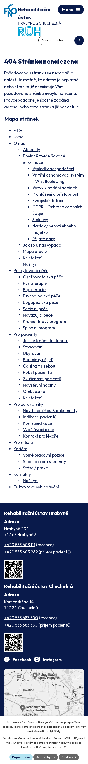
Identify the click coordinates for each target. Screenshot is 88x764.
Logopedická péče (40, 302)
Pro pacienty (25, 334)
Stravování (33, 347)
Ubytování (32, 353)
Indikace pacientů (39, 417)
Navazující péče (38, 315)
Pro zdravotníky (28, 404)
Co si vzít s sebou (39, 366)
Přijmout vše (21, 757)
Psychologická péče (41, 296)
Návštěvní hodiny (39, 385)
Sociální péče (35, 308)
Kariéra (20, 448)
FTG (18, 130)
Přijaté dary (43, 238)
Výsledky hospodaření (53, 168)
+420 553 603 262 (21, 552)
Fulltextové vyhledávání (36, 487)
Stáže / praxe (35, 468)
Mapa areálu (35, 251)
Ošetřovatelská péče (43, 277)
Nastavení (68, 757)
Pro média (23, 442)
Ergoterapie (34, 289)
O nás (19, 143)
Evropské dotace (48, 200)
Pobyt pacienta (37, 372)
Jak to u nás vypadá (42, 245)
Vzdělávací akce (38, 429)
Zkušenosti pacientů (42, 378)
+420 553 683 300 (21, 617)
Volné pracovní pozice (43, 455)
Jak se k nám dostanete (45, 340)
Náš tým (30, 264)
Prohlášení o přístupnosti (55, 194)
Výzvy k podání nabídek (54, 187)
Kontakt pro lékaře (40, 436)
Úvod (19, 137)
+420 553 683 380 (21, 625)
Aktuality (31, 149)
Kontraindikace (37, 423)
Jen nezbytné (45, 757)
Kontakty (22, 474)
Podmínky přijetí (38, 359)
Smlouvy (40, 219)
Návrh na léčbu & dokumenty (50, 410)
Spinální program (39, 327)
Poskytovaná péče (31, 270)
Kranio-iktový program (44, 321)
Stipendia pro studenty (44, 461)
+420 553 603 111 (19, 544)
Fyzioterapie (35, 283)
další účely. (54, 731)
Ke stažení (32, 257)
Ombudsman (35, 391)
